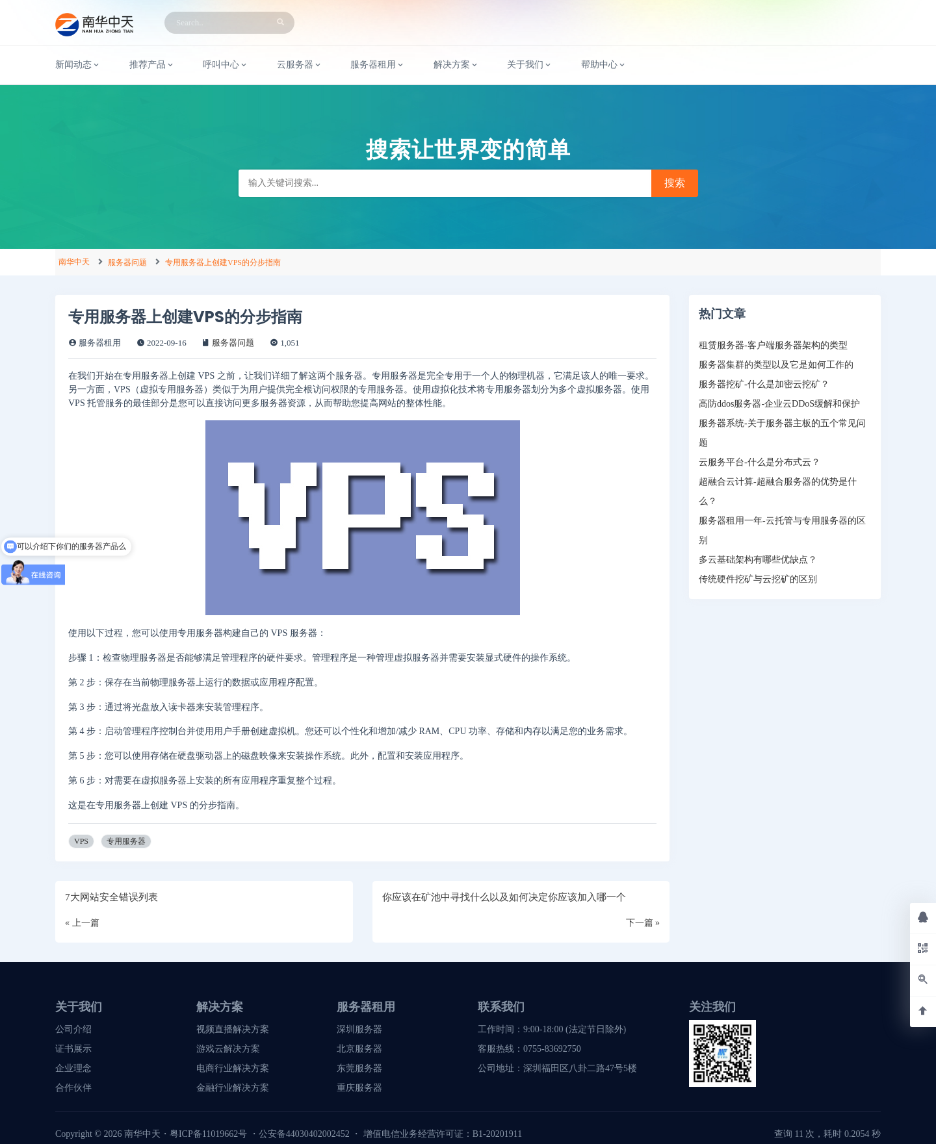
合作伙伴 (73, 1088)
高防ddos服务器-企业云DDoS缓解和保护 (779, 404)
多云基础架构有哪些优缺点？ (758, 560)
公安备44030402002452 (304, 1134)
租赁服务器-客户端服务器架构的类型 (773, 345)
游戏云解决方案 (228, 1049)
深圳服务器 (359, 1029)
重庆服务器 (359, 1088)
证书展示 (73, 1049)
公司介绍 (73, 1029)
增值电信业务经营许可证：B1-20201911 (442, 1134)
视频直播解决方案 (232, 1029)
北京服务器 (359, 1049)
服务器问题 (127, 262)
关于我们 (529, 65)
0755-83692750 (552, 1049)
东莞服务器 (359, 1068)
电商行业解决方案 (232, 1068)
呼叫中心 (225, 65)
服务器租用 (377, 65)
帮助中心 (604, 65)
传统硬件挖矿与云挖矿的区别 (758, 579)
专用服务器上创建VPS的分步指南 (223, 262)
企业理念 (73, 1068)
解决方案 (456, 65)
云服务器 (299, 65)
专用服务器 (126, 841)
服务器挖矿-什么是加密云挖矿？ (764, 384)
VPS (81, 841)
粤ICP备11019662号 (208, 1134)
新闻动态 (78, 65)
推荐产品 (152, 65)
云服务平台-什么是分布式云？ (759, 462)
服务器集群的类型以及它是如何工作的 (776, 365)
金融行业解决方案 (232, 1088)
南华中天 (74, 261)
